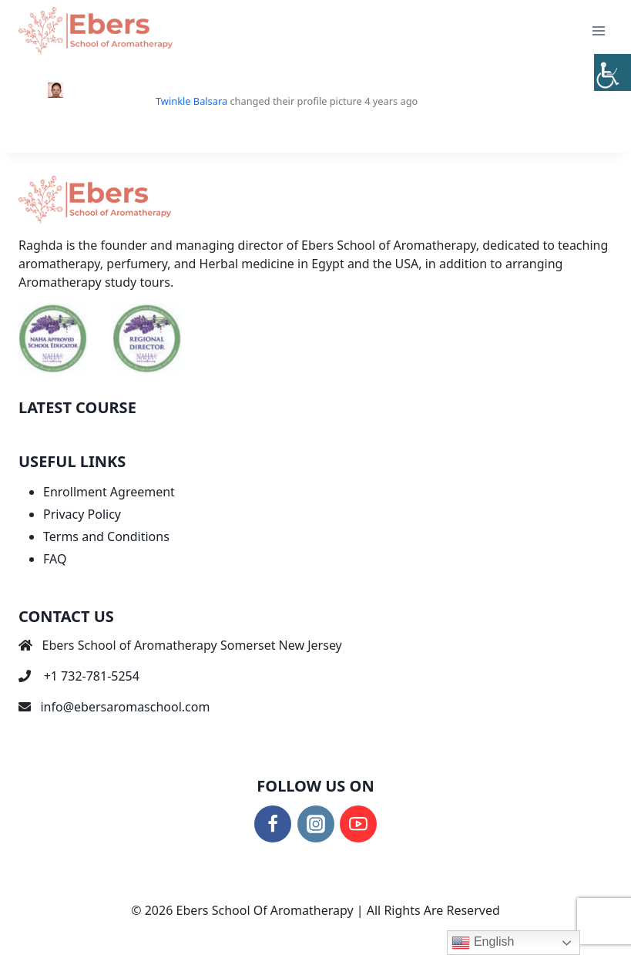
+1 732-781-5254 (91, 675)
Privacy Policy (82, 514)
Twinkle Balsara (191, 101)
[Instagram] (315, 823)
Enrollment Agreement (109, 491)
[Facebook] (272, 823)
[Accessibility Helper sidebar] (612, 72)
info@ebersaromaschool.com (125, 706)
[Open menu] (598, 30)
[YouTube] (358, 823)
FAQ (54, 558)
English (482, 942)
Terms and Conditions (106, 536)
